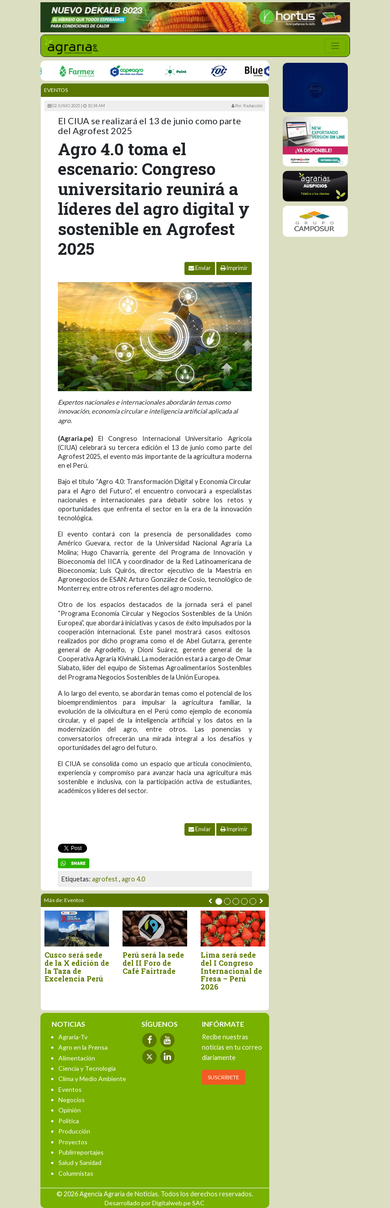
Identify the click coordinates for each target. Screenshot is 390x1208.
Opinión (69, 1110)
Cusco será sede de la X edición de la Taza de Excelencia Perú (76, 966)
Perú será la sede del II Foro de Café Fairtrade (153, 963)
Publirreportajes (81, 1152)
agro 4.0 (133, 879)
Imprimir (234, 268)
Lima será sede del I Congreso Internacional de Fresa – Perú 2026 (231, 970)
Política (68, 1121)
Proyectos (73, 1142)
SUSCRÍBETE (223, 1077)
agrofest (105, 879)
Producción (74, 1131)
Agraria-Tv (73, 1037)
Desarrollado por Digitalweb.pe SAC (155, 1203)
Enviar (199, 268)
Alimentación (76, 1058)
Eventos (56, 90)
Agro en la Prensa (83, 1047)
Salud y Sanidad (79, 1162)
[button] (219, 901)
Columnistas (75, 1173)
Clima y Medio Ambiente (92, 1078)
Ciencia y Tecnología (87, 1068)
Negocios (71, 1099)
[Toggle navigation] (335, 46)
